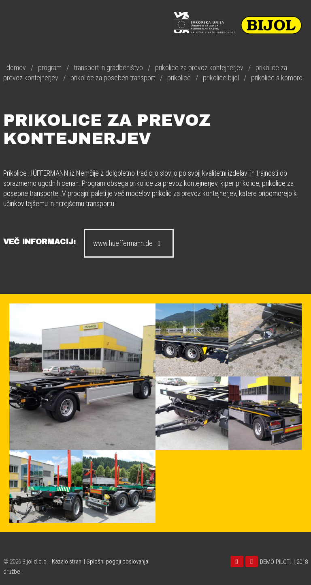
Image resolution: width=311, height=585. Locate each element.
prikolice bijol (221, 77)
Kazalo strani (67, 561)
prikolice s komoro (276, 77)
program (50, 67)
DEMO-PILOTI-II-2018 (284, 562)
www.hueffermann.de (128, 243)
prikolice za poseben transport (112, 77)
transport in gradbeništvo (108, 67)
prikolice (179, 77)
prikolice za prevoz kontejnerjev (199, 67)
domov (16, 67)
